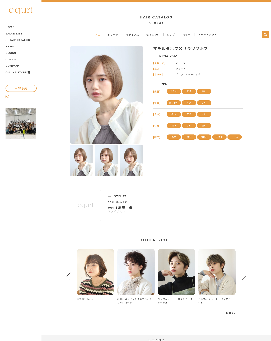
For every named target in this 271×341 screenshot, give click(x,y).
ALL (98, 34)
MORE (231, 313)
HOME (10, 27)
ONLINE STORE (18, 72)
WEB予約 (21, 88)
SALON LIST (14, 33)
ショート (113, 34)
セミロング (153, 34)
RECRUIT (12, 53)
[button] (244, 276)
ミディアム (132, 34)
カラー (187, 34)
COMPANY (13, 66)
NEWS (10, 46)
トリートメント (207, 34)
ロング (171, 34)
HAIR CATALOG (19, 40)
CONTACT (12, 59)
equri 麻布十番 (118, 202)
